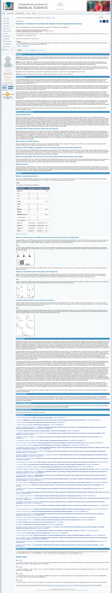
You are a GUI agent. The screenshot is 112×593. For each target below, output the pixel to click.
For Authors (10, 13)
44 (28, 386)
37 (87, 372)
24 (66, 344)
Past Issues (5, 33)
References (8, 66)
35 (20, 368)
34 (104, 365)
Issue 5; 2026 (6, 20)
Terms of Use (86, 590)
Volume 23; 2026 (7, 31)
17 (95, 104)
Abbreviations (8, 64)
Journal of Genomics (8, 82)
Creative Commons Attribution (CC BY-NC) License (60, 585)
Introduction (8, 57)
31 (28, 355)
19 (105, 341)
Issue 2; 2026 (6, 28)
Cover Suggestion (7, 43)
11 (52, 95)
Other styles (25, 46)
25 (91, 351)
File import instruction (41, 50)
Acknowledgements (8, 65)
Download (32, 50)
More (34, 35)
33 (103, 355)
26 (92, 351)
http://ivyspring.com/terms (81, 585)
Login (28, 13)
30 (33, 354)
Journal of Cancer (8, 79)
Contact (34, 13)
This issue (47, 18)
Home (3, 13)
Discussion (8, 62)
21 (106, 341)
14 (22, 98)
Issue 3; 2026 (6, 26)
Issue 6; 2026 (6, 18)
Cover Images (6, 38)
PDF (102, 17)
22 (85, 342)
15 (33, 101)
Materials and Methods (8, 59)
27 (77, 352)
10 (88, 93)
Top (8, 56)
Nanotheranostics (8, 76)
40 (85, 379)
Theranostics (8, 70)
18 (79, 121)
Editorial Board (6, 36)
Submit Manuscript (20, 13)
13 (30, 97)
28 (31, 354)
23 (64, 344)
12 (54, 95)
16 (35, 103)
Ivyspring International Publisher (60, 589)
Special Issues (6, 46)
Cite (53, 18)
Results (8, 61)
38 (16, 375)
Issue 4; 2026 (6, 23)
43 (86, 379)
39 (27, 376)
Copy (19, 46)
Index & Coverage (7, 41)
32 (30, 355)
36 (98, 368)
